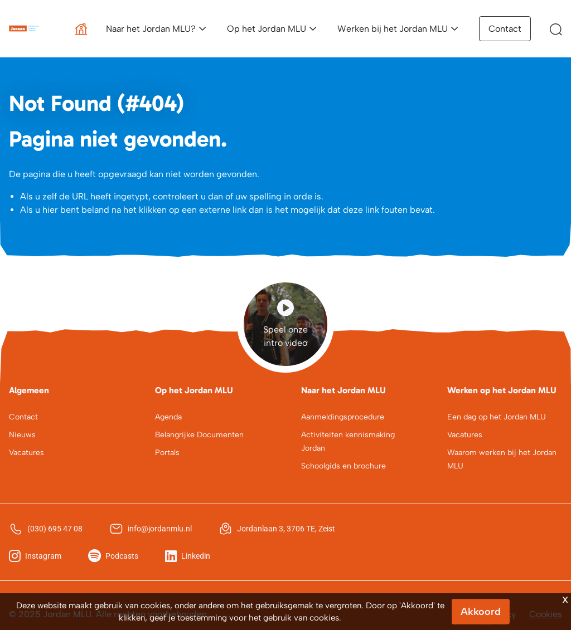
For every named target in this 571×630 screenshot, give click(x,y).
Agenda (168, 417)
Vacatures (26, 452)
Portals (167, 452)
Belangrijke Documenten (199, 434)
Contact (504, 28)
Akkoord (481, 611)
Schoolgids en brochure (343, 466)
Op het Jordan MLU (266, 28)
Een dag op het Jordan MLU (496, 417)
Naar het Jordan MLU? (151, 28)
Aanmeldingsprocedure (342, 417)
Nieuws (22, 434)
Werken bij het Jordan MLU (392, 28)
